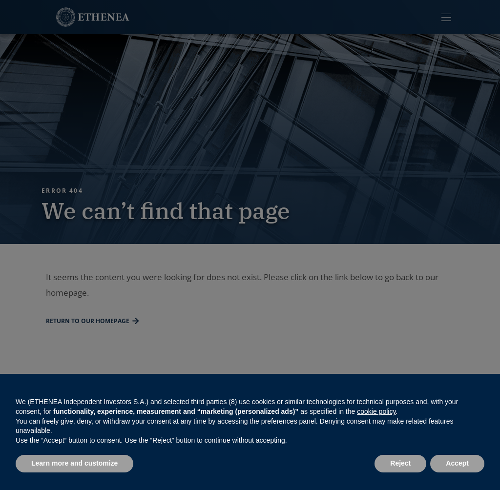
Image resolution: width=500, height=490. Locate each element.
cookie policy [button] (376, 411)
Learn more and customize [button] (74, 463)
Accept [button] (457, 463)
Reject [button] (400, 463)
